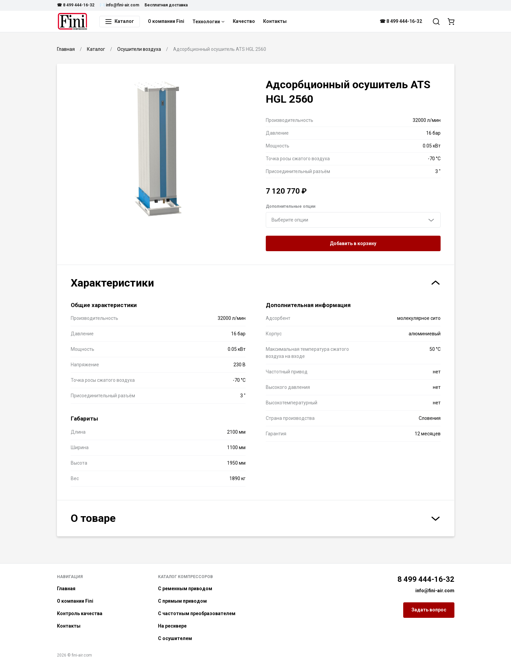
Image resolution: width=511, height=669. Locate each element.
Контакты (275, 21)
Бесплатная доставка (166, 5)
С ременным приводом (185, 588)
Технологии (208, 21)
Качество (244, 21)
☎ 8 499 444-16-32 (75, 5)
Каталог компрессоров (185, 576)
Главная (66, 588)
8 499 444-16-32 (425, 579)
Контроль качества (79, 613)
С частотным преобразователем (196, 613)
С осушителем (175, 638)
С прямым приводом (182, 601)
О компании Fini (166, 21)
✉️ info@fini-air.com (119, 5)
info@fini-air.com (434, 590)
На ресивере (172, 626)
